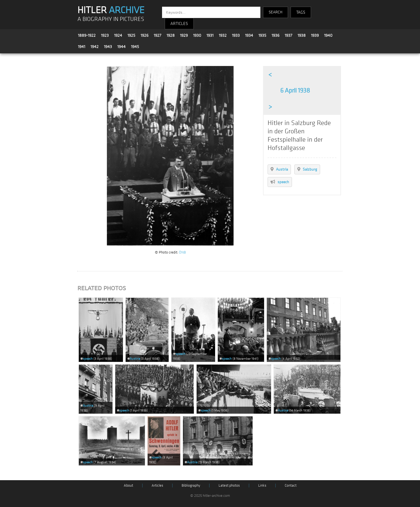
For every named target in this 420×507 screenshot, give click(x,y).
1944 (121, 46)
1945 (135, 46)
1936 (275, 35)
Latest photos (229, 485)
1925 (131, 35)
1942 (95, 46)
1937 (288, 35)
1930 (197, 35)
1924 (118, 35)
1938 (302, 35)
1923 (105, 35)
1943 (108, 46)
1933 (236, 35)
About (128, 485)
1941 (81, 46)
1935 (262, 35)
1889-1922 (87, 35)
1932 (223, 35)
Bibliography (191, 485)
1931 (210, 35)
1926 (144, 35)
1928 (171, 35)
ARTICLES (179, 23)
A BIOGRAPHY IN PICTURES (110, 19)
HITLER (110, 10)
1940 (328, 35)
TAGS (300, 12)
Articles (157, 485)
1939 (315, 35)
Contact (291, 485)
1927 (157, 35)
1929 (184, 35)
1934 (249, 35)
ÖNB (182, 252)
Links (262, 485)
